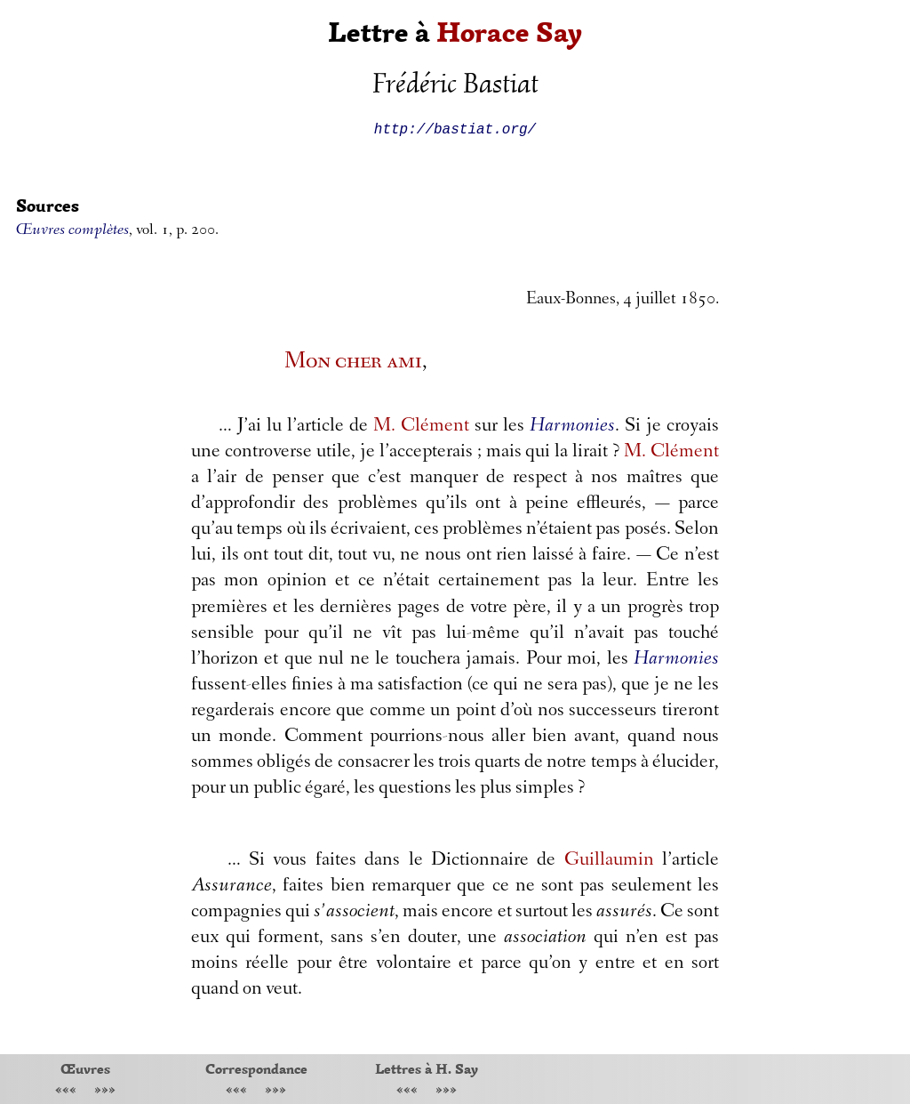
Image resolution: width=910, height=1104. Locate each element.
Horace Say (509, 32)
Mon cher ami (353, 363)
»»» (105, 1091)
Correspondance (256, 1068)
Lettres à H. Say (426, 1068)
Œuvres (85, 1068)
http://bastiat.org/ (455, 128)
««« (65, 1091)
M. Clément (421, 427)
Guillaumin (609, 861)
